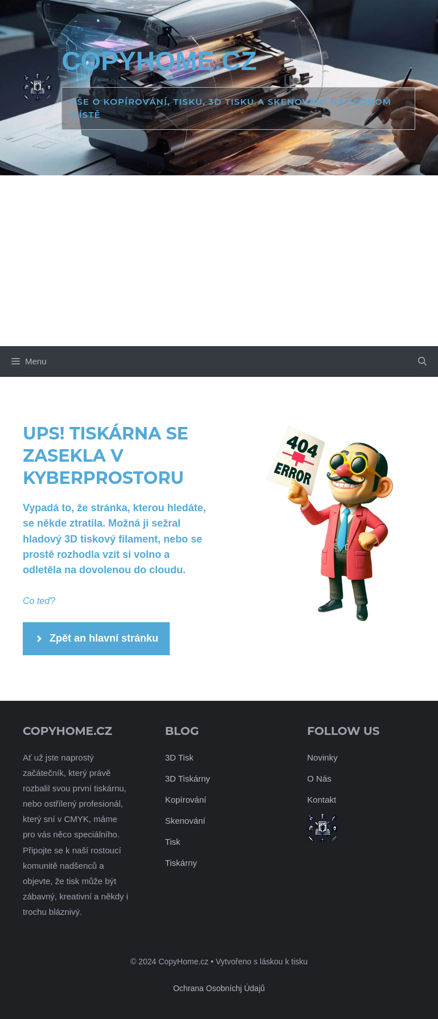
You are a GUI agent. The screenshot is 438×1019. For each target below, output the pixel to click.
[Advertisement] (219, 260)
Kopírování (186, 799)
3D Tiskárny (187, 778)
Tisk (173, 842)
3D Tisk (179, 757)
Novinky (322, 757)
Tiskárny (181, 863)
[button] (422, 361)
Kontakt (321, 799)
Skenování (185, 820)
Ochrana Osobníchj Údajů (219, 988)
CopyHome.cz (159, 61)
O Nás (319, 778)
